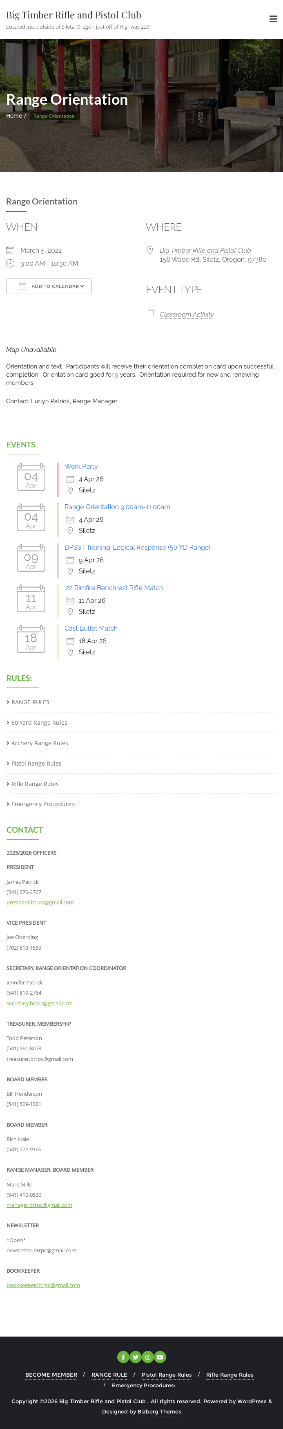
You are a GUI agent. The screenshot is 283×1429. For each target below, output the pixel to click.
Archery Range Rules (39, 743)
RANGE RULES (30, 702)
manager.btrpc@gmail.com (39, 1205)
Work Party (81, 466)
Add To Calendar (49, 286)
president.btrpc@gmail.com (40, 902)
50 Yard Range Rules (39, 722)
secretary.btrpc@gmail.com (40, 1003)
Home (14, 115)
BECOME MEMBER (51, 1374)
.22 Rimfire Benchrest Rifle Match (114, 588)
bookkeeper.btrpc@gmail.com (43, 1285)
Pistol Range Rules (36, 763)
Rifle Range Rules (35, 784)
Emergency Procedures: (43, 804)
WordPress (252, 1401)
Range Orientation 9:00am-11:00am (117, 507)
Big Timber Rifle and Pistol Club (205, 250)
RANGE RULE (109, 1374)
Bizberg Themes (159, 1411)
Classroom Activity (187, 315)
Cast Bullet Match (91, 628)
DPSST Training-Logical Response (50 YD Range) (137, 547)
